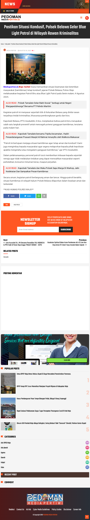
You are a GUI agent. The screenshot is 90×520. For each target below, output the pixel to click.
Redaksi (12, 509)
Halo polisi (17, 205)
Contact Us (20, 509)
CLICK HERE (67, 360)
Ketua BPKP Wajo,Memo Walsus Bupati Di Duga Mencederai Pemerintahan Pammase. (44, 374)
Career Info (77, 509)
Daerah (3, 457)
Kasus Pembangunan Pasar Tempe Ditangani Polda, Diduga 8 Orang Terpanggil (41, 398)
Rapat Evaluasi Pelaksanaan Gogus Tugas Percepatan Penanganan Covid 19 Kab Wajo (44, 411)
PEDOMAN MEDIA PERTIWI (50, 514)
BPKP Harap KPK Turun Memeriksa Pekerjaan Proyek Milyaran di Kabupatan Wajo (42, 386)
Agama (3, 452)
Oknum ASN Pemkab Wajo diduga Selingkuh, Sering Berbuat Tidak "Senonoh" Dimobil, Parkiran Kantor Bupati (51, 423)
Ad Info (28, 509)
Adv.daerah (4, 447)
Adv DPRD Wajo (6, 443)
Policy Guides (57, 509)
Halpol (3, 462)
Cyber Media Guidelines (41, 509)
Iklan (2, 467)
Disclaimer (67, 509)
